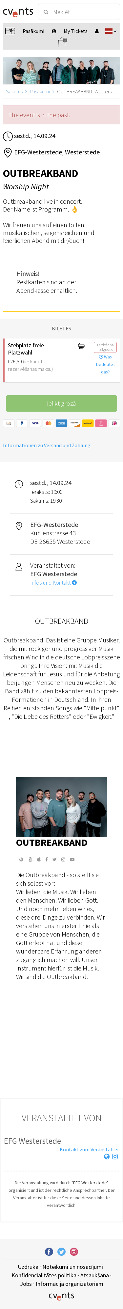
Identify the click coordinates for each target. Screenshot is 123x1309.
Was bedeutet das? (105, 364)
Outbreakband (52, 842)
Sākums (14, 91)
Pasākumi (40, 91)
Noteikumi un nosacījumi (72, 1266)
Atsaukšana (94, 1275)
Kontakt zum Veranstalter (89, 1149)
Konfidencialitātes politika (43, 1275)
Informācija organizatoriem (69, 1283)
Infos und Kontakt (53, 582)
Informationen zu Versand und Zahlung (47, 445)
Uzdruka (28, 1266)
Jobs (26, 1283)
